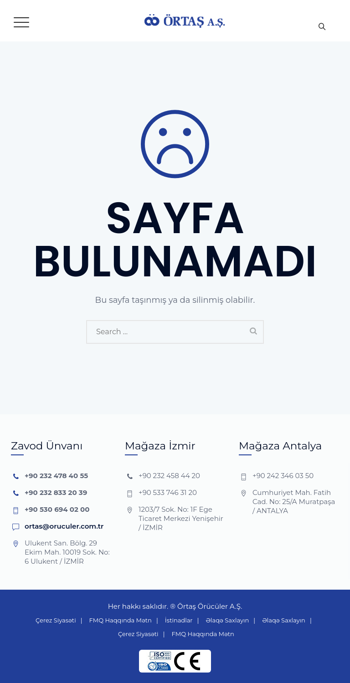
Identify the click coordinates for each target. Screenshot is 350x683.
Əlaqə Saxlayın (227, 620)
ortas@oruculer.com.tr (64, 526)
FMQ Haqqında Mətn (120, 620)
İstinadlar (179, 620)
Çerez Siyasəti (56, 620)
